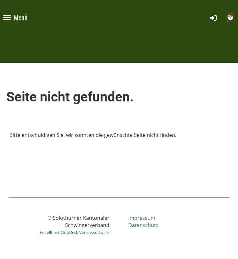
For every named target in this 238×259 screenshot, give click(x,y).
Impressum (141, 217)
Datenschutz (143, 225)
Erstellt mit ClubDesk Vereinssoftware (74, 232)
